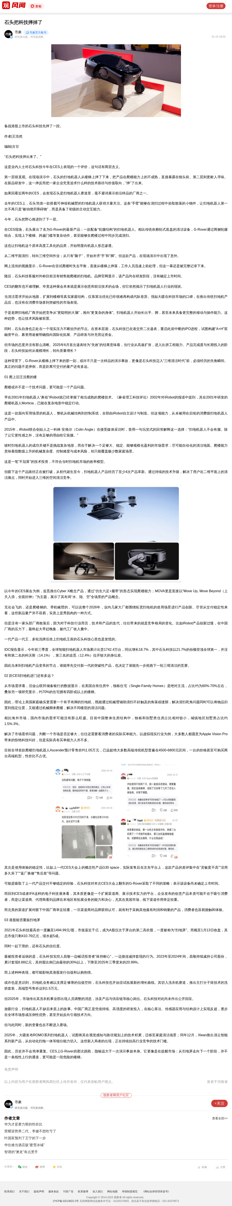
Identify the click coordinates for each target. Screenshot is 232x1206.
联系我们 (9, 1191)
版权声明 (39, 1191)
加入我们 (98, 1191)
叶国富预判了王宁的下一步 (25, 1138)
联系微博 (83, 1191)
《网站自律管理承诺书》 (156, 1191)
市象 (18, 32)
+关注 (219, 1103)
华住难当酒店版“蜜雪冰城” (24, 1145)
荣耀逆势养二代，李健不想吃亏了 (30, 1131)
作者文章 (12, 1118)
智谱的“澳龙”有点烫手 (21, 1152)
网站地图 (112, 1191)
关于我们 (24, 1191)
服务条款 (53, 1191)
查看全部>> (220, 1118)
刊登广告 (68, 1191)
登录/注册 (216, 6)
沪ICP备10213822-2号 (66, 1201)
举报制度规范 (130, 1191)
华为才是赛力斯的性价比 (23, 1124)
